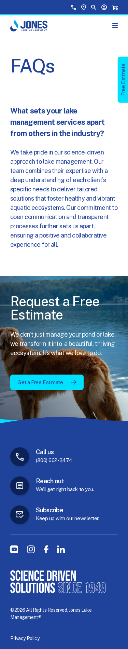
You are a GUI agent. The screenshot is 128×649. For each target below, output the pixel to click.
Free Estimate (123, 79)
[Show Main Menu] (115, 25)
